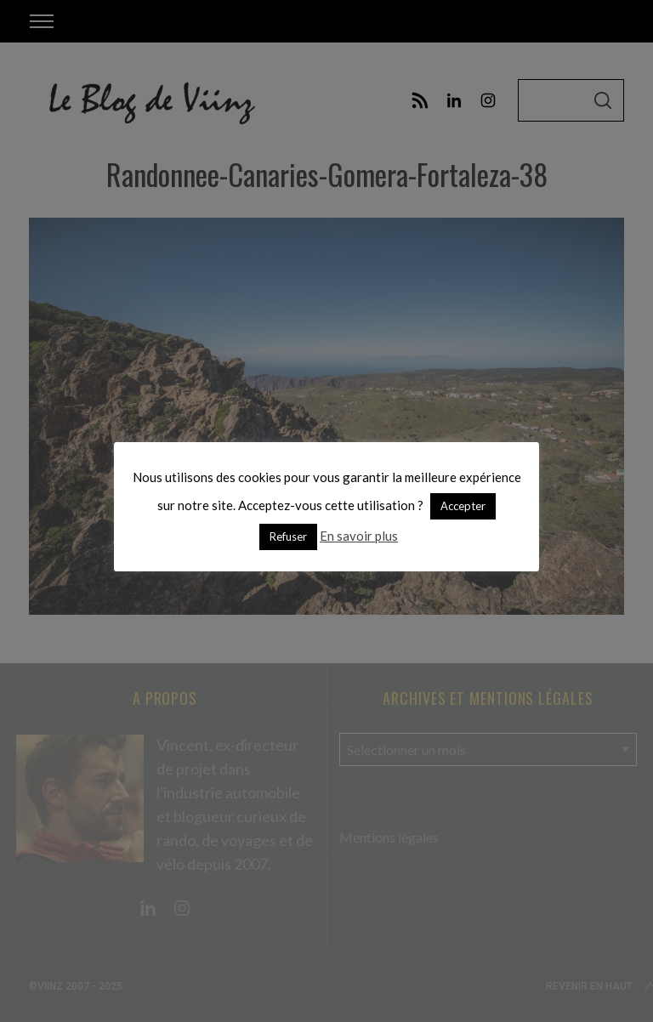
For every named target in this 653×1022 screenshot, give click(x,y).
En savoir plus (359, 535)
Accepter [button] (462, 506)
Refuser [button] (288, 536)
